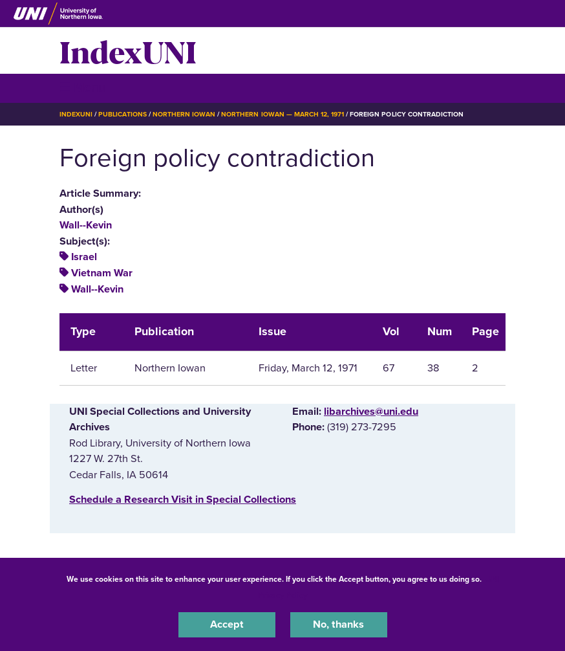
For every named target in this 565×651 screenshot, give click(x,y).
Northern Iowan (184, 114)
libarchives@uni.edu (371, 411)
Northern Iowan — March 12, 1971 (282, 114)
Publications (122, 114)
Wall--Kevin (85, 225)
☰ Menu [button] (82, 87)
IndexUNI (128, 50)
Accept (227, 624)
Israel (84, 256)
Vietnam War (102, 273)
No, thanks (338, 624)
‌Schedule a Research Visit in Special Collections (182, 499)
